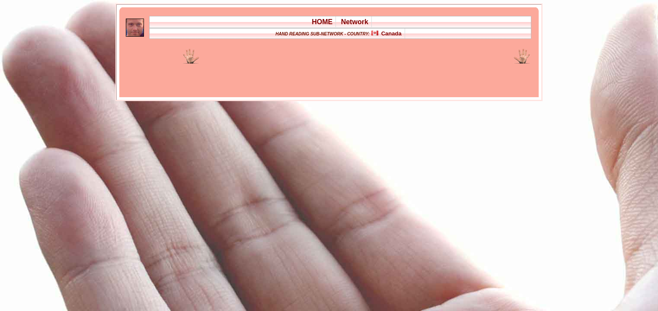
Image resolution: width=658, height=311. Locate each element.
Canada (391, 33)
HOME (322, 21)
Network (354, 21)
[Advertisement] (303, 75)
